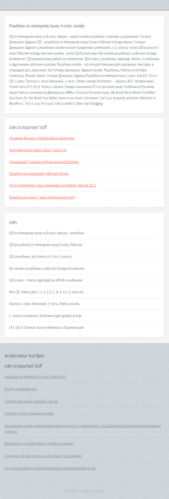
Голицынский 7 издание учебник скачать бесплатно (44, 162)
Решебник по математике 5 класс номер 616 (35, 377)
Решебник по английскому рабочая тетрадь (38, 174)
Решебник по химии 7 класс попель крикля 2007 (42, 197)
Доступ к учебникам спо (21, 389)
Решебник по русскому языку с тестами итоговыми (39, 444)
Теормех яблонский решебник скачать (31, 401)
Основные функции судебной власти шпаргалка (41, 138)
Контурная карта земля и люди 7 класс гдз (37, 150)
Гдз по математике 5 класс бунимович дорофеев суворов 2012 (52, 185)
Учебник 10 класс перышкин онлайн (29, 413)
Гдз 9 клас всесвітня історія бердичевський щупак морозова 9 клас (50, 468)
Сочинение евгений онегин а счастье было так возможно (43, 456)
